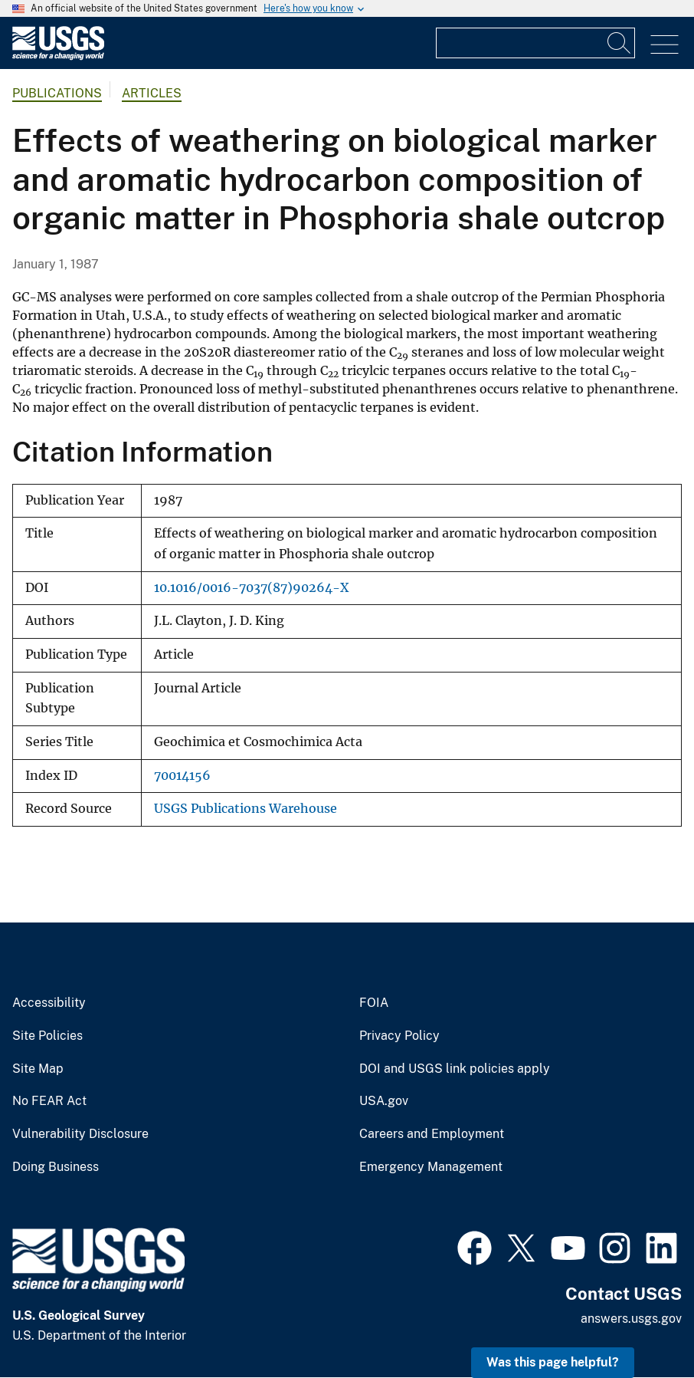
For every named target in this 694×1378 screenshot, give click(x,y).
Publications (57, 93)
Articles (152, 93)
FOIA (373, 1003)
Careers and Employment (431, 1134)
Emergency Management (430, 1167)
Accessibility (49, 1003)
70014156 (182, 775)
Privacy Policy (399, 1036)
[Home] (58, 56)
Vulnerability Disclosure (80, 1134)
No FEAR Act (49, 1101)
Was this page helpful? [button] (552, 1362)
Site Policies (47, 1036)
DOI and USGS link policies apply (454, 1069)
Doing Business (55, 1167)
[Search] (619, 43)
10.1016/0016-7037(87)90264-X (251, 587)
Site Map (38, 1069)
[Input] (535, 43)
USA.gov (383, 1101)
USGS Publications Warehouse (245, 808)
